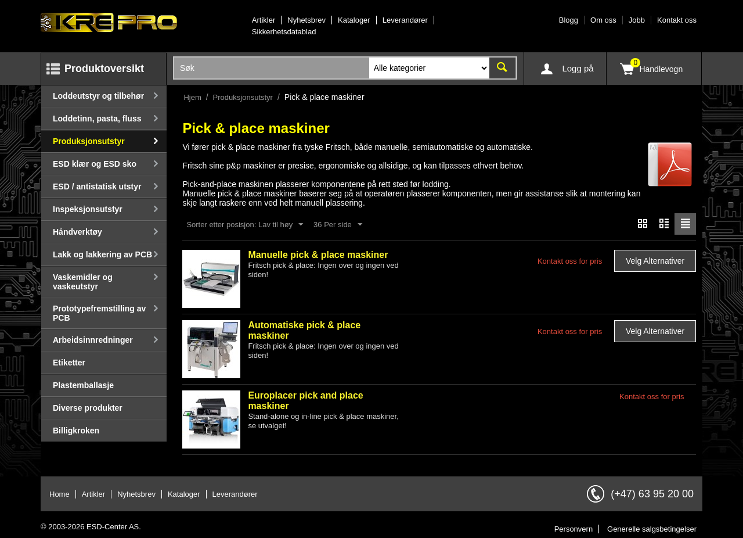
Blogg (568, 20)
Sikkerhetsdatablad (284, 31)
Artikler (263, 20)
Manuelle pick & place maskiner (318, 255)
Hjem (192, 97)
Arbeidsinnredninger (93, 340)
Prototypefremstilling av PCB (99, 313)
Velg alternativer (655, 261)
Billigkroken (76, 430)
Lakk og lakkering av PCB (102, 254)
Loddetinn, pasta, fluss (97, 118)
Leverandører (405, 20)
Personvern (573, 529)
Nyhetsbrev (306, 20)
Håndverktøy (77, 231)
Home (59, 494)
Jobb (637, 20)
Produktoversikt (104, 68)
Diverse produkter (87, 408)
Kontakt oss (677, 20)
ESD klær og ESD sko (94, 163)
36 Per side (337, 225)
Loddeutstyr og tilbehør (98, 96)
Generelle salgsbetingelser (652, 529)
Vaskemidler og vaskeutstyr (83, 281)
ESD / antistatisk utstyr (97, 186)
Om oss (603, 20)
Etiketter (69, 362)
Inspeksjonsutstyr (87, 209)
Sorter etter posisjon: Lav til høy (244, 225)
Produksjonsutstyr (89, 141)
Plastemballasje (83, 385)
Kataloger (354, 20)
